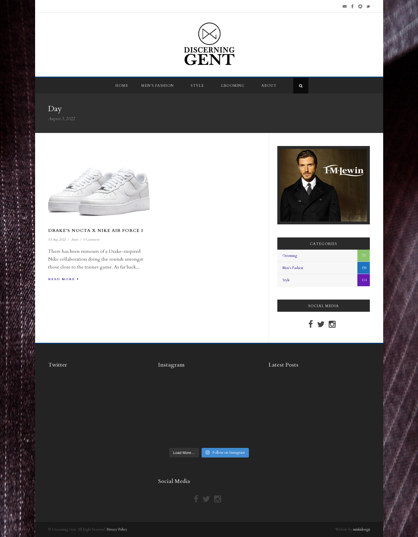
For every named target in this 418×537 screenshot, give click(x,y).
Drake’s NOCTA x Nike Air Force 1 (96, 230)
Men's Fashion (293, 268)
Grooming (233, 85)
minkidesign (361, 529)
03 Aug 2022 (57, 239)
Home (121, 85)
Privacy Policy (116, 529)
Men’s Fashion (157, 85)
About (268, 85)
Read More (63, 279)
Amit (74, 239)
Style (197, 85)
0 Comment (91, 239)
